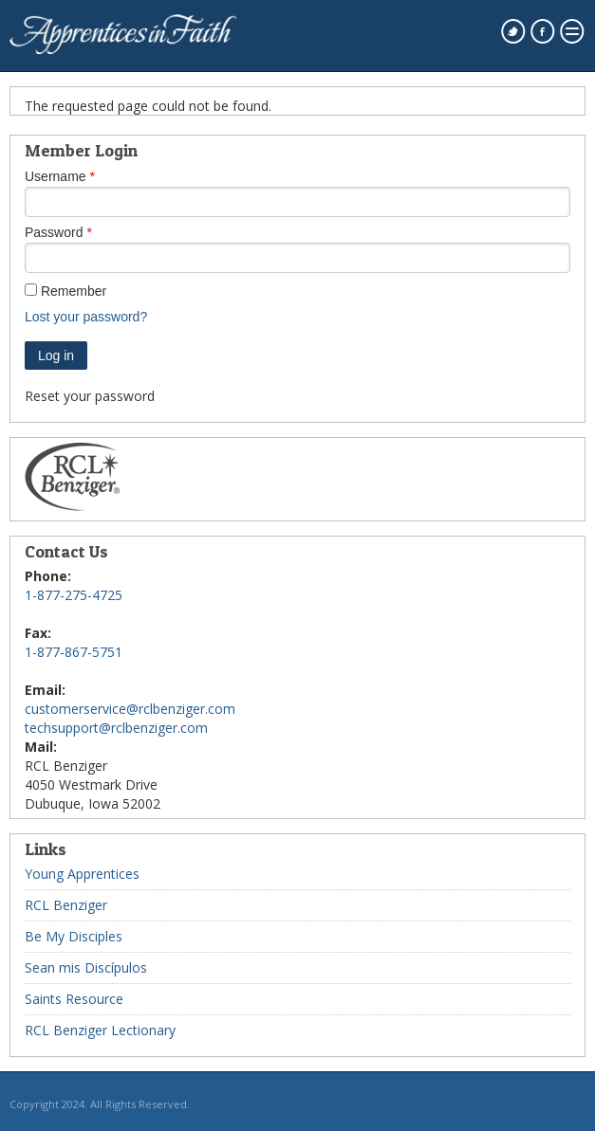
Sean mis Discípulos (86, 967)
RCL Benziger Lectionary (100, 1030)
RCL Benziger (66, 905)
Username (55, 176)
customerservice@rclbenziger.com (130, 709)
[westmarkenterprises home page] (123, 49)
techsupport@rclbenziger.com (116, 728)
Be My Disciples (73, 936)
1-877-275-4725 (73, 595)
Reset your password (90, 396)
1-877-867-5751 (73, 652)
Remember (73, 291)
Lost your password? (86, 316)
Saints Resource (74, 999)
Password (54, 232)
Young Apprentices (82, 874)
